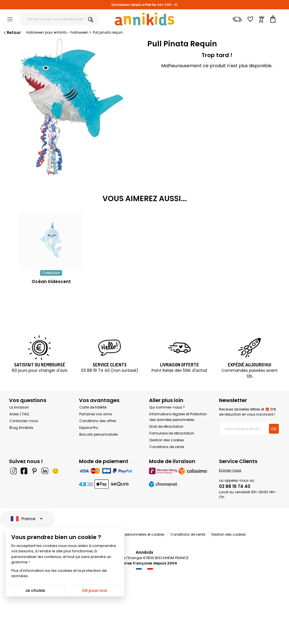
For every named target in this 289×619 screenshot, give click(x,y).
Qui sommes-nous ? (167, 407)
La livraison (19, 407)
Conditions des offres (97, 420)
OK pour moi (94, 590)
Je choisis (35, 590)
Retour (12, 32)
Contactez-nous (23, 420)
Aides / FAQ (19, 414)
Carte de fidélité (92, 407)
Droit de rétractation (166, 426)
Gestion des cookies (166, 440)
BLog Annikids (21, 427)
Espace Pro (88, 427)
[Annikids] (144, 18)
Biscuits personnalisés (98, 434)
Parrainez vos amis (95, 414)
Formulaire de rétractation (171, 433)
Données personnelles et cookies (137, 534)
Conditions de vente (166, 446)
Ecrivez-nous (230, 470)
